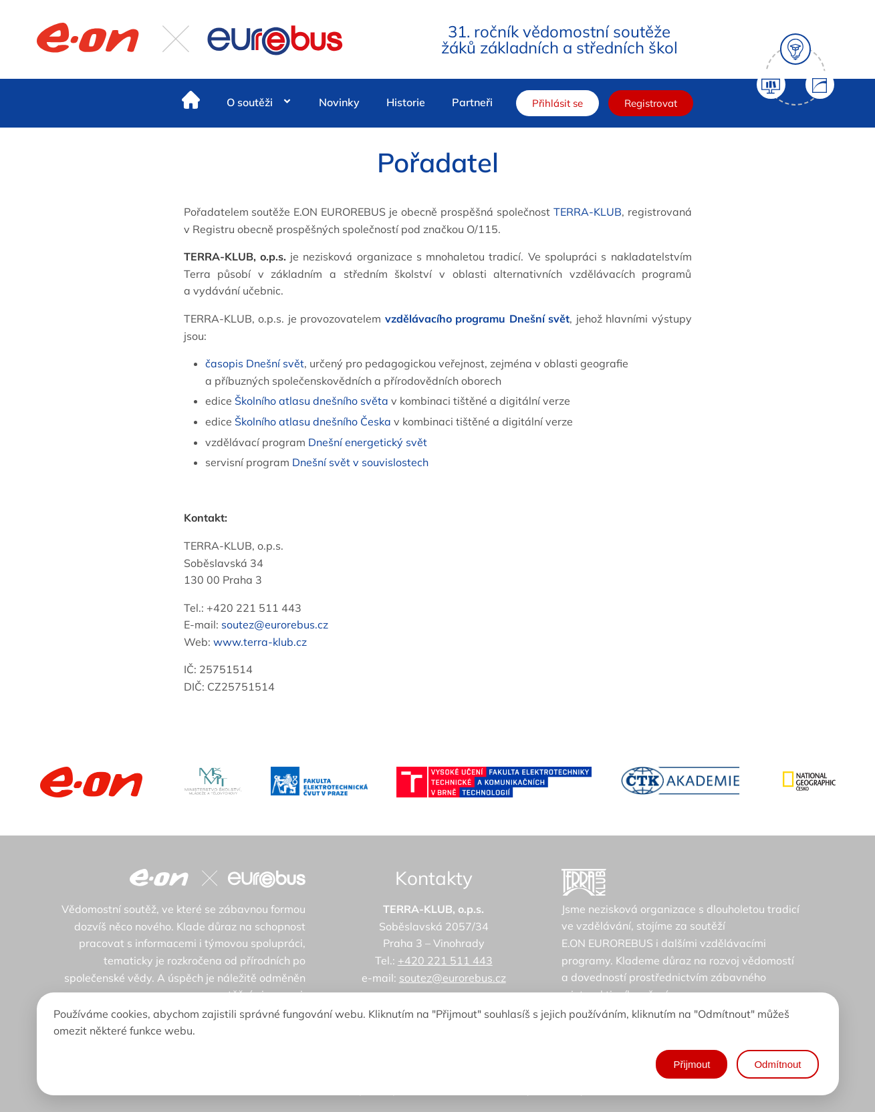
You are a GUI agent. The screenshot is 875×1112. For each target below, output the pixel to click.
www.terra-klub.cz (260, 641)
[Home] (190, 102)
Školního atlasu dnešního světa (311, 400)
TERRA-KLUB (587, 211)
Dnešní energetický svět (367, 442)
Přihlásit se (557, 103)
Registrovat (650, 103)
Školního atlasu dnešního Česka (313, 421)
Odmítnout (777, 1064)
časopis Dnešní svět (254, 363)
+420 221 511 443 (445, 960)
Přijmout (691, 1064)
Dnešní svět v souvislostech (360, 462)
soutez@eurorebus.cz (274, 624)
